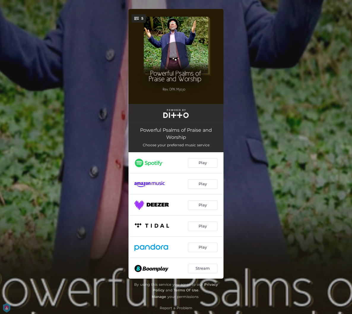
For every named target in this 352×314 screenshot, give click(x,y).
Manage (159, 296)
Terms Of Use (186, 290)
